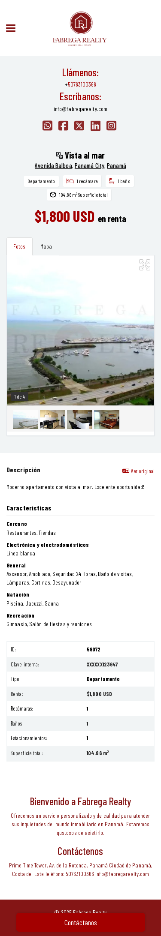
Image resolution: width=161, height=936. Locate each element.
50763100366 (82, 84)
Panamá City (89, 165)
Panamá (116, 165)
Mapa (46, 246)
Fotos (19, 246)
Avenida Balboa (53, 165)
